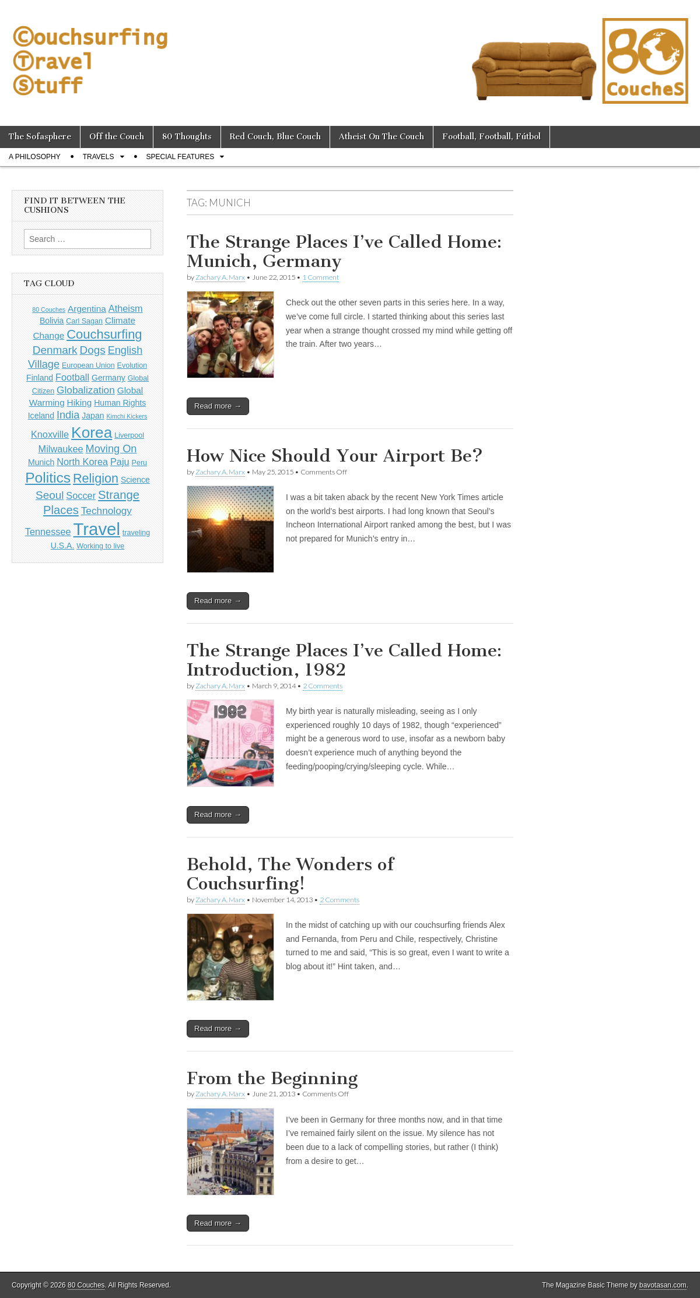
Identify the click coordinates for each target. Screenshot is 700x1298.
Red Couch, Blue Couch (275, 137)
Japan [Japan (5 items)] (93, 415)
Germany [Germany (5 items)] (108, 377)
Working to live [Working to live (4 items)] (100, 546)
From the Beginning (272, 1078)
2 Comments (322, 685)
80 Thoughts (187, 137)
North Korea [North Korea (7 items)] (82, 461)
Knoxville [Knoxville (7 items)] (50, 434)
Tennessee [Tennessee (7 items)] (48, 531)
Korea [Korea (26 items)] (91, 432)
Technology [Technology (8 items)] (106, 510)
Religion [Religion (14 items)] (95, 478)
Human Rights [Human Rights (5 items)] (120, 402)
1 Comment (320, 277)
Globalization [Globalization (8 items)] (86, 390)
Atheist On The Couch (381, 137)
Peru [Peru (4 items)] (140, 463)
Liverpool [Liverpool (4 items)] (129, 435)
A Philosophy (35, 157)
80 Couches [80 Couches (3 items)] (48, 309)
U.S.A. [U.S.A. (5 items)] (63, 545)
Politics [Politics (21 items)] (48, 478)
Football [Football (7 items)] (72, 377)
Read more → (218, 406)
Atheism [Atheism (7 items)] (125, 308)
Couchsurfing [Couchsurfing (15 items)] (104, 334)
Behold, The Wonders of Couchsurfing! (290, 874)
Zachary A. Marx (220, 277)
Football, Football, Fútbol (491, 137)
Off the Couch (116, 137)
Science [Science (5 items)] (135, 479)
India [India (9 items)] (68, 415)
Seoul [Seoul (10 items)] (50, 495)
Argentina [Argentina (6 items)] (87, 309)
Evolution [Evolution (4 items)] (132, 365)
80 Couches (86, 1285)
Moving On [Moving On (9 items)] (111, 449)
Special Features (180, 157)
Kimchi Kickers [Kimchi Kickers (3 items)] (126, 416)
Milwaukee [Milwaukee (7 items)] (60, 449)
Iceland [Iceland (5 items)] (41, 415)
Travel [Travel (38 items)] (97, 529)
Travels (98, 157)
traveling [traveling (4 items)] (136, 533)
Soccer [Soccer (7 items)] (81, 495)
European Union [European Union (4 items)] (88, 365)
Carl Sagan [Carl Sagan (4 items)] (84, 321)
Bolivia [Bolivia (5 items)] (52, 320)
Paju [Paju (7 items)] (120, 461)
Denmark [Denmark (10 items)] (55, 350)
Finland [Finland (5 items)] (39, 377)
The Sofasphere (40, 137)
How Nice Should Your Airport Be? (335, 455)
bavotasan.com (663, 1285)
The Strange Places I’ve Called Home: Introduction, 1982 (344, 660)
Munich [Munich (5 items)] (41, 462)
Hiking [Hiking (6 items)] (79, 402)
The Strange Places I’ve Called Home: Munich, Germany (344, 251)
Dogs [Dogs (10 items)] (92, 350)
